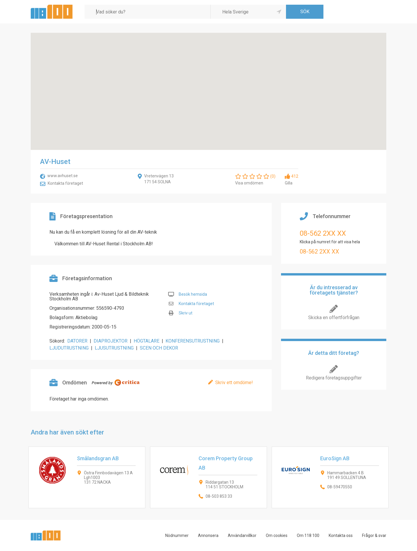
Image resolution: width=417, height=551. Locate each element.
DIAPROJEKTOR (110, 341)
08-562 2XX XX (323, 233)
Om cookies (276, 535)
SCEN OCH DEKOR (159, 348)
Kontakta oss (341, 535)
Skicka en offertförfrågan (333, 317)
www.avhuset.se (62, 175)
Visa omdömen (249, 183)
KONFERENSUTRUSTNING (193, 341)
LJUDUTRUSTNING (69, 348)
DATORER (77, 341)
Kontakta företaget (65, 183)
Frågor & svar (374, 535)
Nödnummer (177, 535)
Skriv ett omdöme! (234, 382)
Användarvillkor (242, 535)
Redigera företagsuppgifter (334, 378)
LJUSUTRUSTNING (114, 348)
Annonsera (208, 535)
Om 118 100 (308, 535)
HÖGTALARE (146, 341)
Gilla (288, 183)
